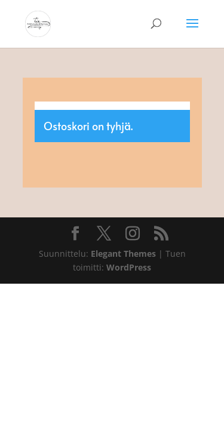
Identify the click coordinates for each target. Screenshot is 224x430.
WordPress (128, 267)
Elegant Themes (123, 253)
